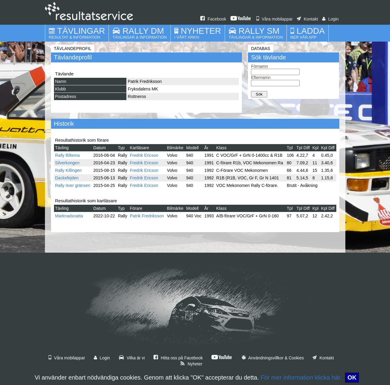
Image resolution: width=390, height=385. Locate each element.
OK (352, 377)
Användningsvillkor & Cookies (273, 357)
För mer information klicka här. (301, 377)
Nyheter (191, 363)
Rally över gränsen (72, 185)
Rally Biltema (67, 155)
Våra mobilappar (274, 19)
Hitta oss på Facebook (178, 357)
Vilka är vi (132, 357)
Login (330, 19)
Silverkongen (67, 162)
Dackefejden (67, 177)
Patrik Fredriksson (147, 215)
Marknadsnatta (69, 215)
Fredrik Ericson (144, 155)
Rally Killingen (68, 170)
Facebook (213, 19)
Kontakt (307, 19)
